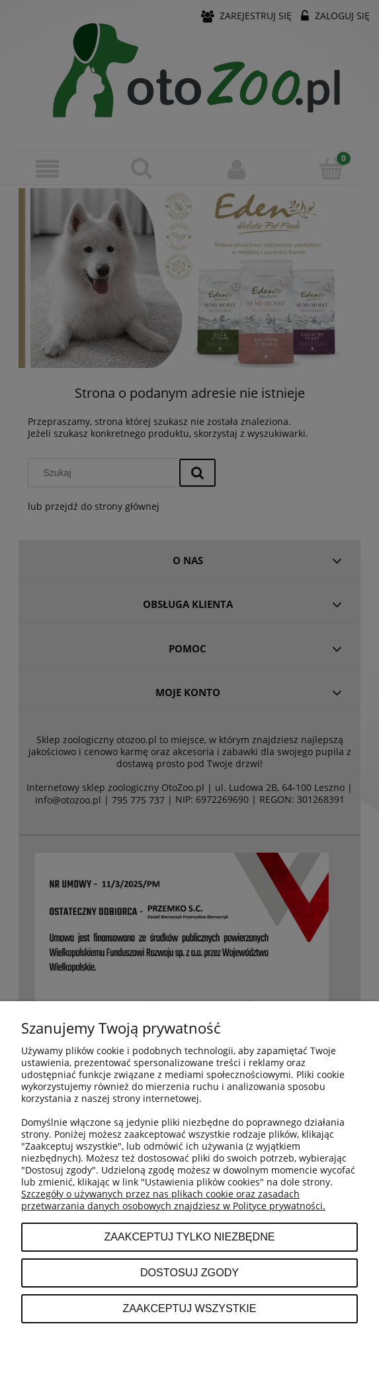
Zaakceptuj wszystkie (189, 1308)
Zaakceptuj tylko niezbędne (189, 1236)
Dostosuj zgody (189, 1272)
